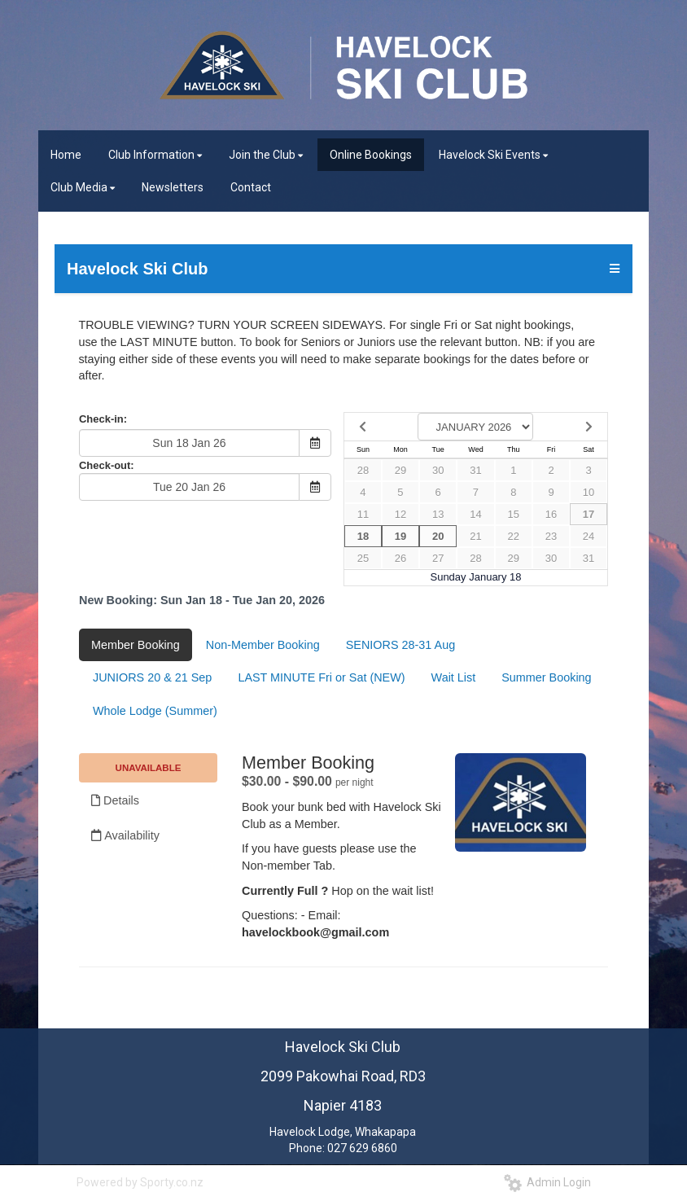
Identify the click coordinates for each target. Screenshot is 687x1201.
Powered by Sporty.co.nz (140, 1182)
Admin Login (547, 1182)
